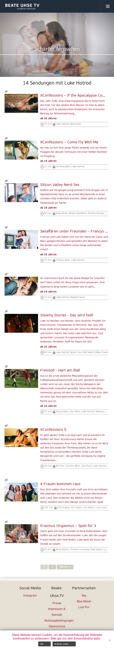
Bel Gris (60, 466)
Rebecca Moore (104, 411)
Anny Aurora (62, 549)
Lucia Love (100, 507)
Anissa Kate (62, 411)
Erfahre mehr (61, 644)
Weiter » (65, 567)
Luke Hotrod (62, 124)
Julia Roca (86, 466)
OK (41, 644)
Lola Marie (88, 507)
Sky (84, 595)
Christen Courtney (79, 549)
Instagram (30, 595)
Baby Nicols (62, 213)
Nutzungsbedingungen (57, 620)
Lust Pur (84, 607)
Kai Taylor (76, 507)
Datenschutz (57, 626)
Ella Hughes (63, 507)
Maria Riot (75, 124)
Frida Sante (96, 549)
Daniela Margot (96, 213)
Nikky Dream (101, 352)
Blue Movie (84, 601)
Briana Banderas (77, 213)
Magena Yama (77, 297)
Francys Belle (63, 260)
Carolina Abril (63, 166)
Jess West (74, 411)
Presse (57, 603)
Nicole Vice (76, 352)
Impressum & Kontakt (57, 612)
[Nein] (109, 640)
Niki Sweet (88, 352)
